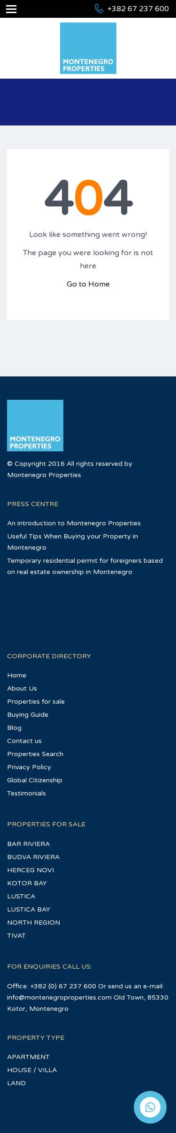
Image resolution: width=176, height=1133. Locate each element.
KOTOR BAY (27, 883)
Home (16, 675)
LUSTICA (21, 896)
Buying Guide (27, 715)
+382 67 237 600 (138, 9)
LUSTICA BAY (28, 909)
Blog (14, 728)
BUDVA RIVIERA (33, 857)
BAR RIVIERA (28, 844)
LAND (16, 1083)
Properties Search (35, 754)
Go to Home (88, 284)
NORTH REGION (33, 923)
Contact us (24, 741)
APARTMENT (28, 1057)
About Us (22, 688)
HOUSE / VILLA (32, 1070)
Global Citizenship (34, 780)
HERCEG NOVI (30, 870)
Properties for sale (36, 702)
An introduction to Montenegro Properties (74, 523)
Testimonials (26, 793)
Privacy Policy (29, 767)
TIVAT (16, 936)
